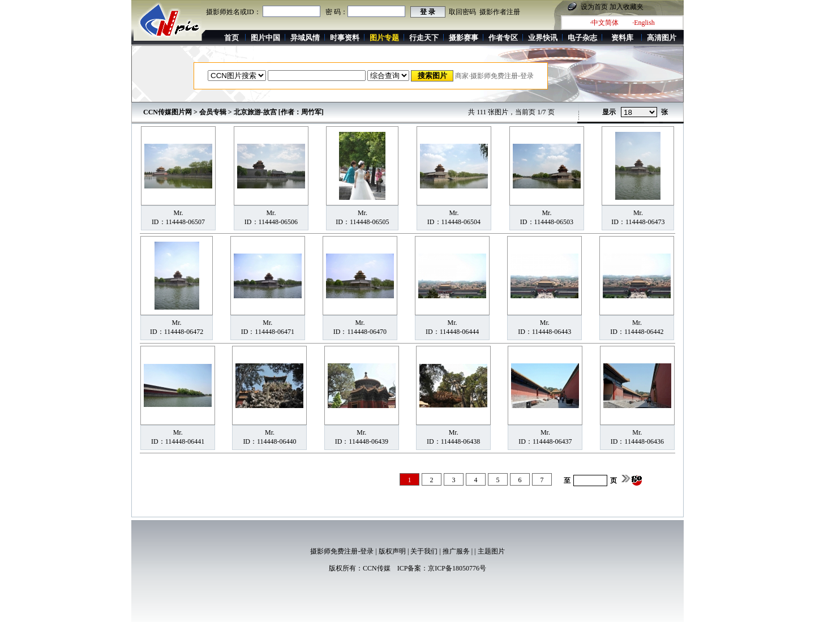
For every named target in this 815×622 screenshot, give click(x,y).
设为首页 (594, 7)
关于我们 (423, 551)
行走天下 (424, 37)
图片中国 (265, 37)
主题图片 (491, 551)
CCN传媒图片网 (167, 112)
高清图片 (661, 37)
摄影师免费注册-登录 (342, 551)
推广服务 (456, 551)
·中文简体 (604, 23)
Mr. (178, 213)
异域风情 (305, 37)
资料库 (622, 37)
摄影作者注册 (499, 12)
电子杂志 (582, 37)
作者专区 (503, 37)
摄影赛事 (463, 37)
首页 (231, 37)
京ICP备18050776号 (457, 568)
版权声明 (392, 551)
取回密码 (462, 12)
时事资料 (344, 37)
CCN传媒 (377, 568)
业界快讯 (542, 37)
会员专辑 (212, 112)
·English (643, 23)
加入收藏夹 (627, 7)
